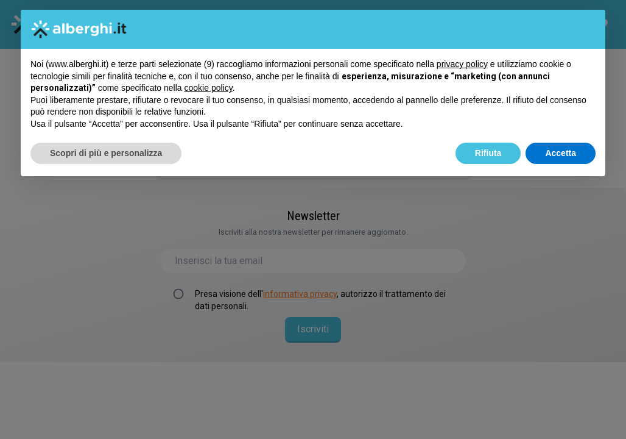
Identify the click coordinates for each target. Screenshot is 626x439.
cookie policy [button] (209, 88)
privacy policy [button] (462, 64)
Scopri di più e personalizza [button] (106, 153)
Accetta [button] (560, 153)
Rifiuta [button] (488, 153)
